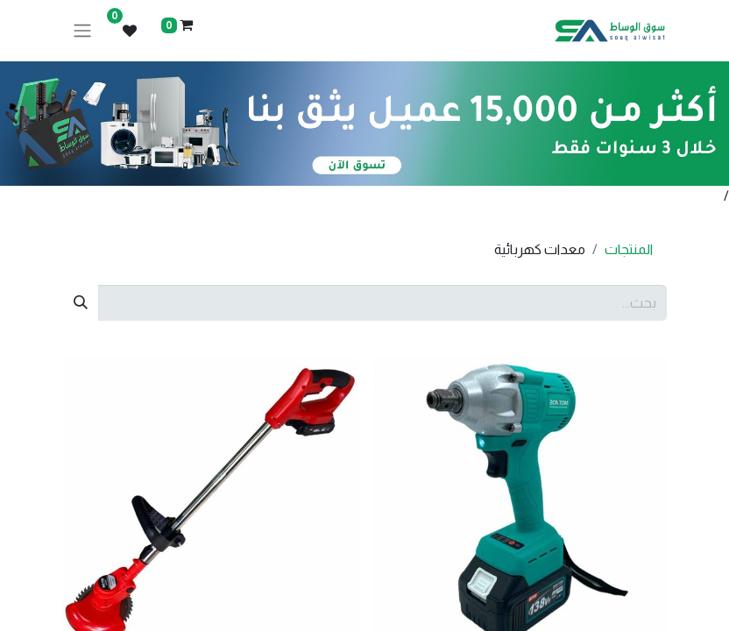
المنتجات (629, 249)
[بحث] (80, 302)
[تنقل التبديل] (82, 31)
